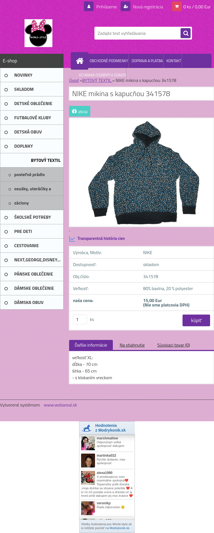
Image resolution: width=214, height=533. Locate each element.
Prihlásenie (106, 6)
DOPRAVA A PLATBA (147, 61)
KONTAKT (173, 61)
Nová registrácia (147, 6)
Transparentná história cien (97, 239)
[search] (186, 33)
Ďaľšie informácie (91, 345)
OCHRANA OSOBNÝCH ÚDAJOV (102, 75)
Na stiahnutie (132, 345)
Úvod (74, 80)
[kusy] (80, 319)
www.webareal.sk (60, 404)
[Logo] (38, 33)
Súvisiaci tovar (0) (173, 345)
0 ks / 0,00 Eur (197, 6)
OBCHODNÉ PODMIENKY (109, 61)
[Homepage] (81, 61)
